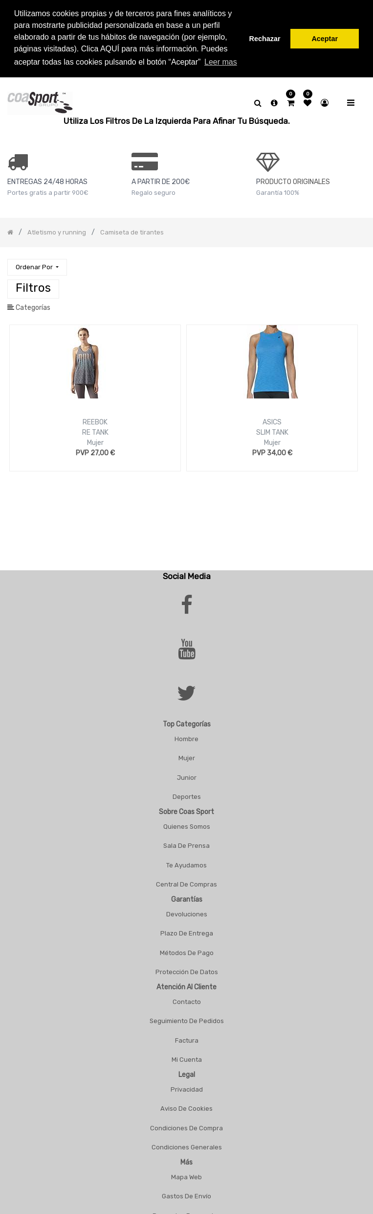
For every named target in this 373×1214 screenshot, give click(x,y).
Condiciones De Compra (186, 1128)
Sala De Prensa (186, 845)
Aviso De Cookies (186, 1108)
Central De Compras (186, 884)
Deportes (187, 796)
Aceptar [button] (324, 39)
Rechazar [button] (265, 39)
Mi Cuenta (187, 1059)
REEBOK (95, 422)
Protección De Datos (186, 972)
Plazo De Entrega (186, 933)
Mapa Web (186, 1177)
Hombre (186, 739)
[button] (37, 267)
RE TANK (95, 432)
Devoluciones (186, 914)
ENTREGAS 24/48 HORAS (47, 182)
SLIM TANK (272, 432)
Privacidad (187, 1089)
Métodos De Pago (187, 953)
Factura (186, 1040)
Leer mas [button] (220, 62)
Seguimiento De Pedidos (187, 1021)
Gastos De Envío (186, 1196)
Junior (187, 777)
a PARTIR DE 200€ (161, 182)
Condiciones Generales (187, 1147)
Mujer (95, 443)
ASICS (272, 422)
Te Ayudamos (186, 865)
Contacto (187, 1001)
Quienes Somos (186, 826)
